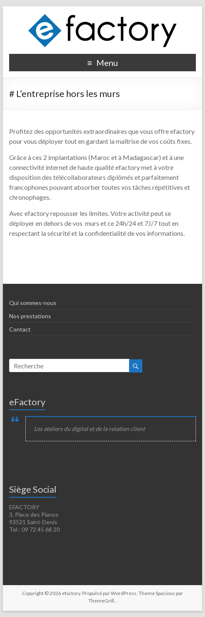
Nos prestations (30, 315)
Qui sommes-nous (32, 302)
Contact (20, 329)
